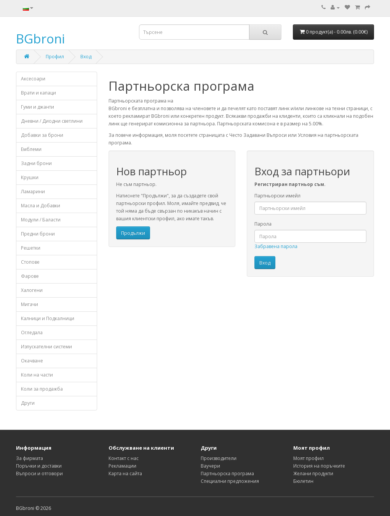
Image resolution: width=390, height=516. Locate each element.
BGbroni (40, 38)
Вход (85, 56)
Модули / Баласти (41, 219)
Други (28, 403)
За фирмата (29, 458)
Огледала (32, 332)
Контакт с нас (124, 458)
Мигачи (29, 304)
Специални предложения (230, 481)
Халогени (32, 290)
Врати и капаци (38, 93)
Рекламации (122, 466)
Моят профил (308, 458)
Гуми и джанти (37, 107)
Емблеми (31, 149)
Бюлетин (303, 481)
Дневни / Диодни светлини (52, 121)
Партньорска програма (227, 473)
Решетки (30, 248)
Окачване (32, 360)
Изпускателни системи (46, 346)
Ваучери (210, 466)
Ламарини (33, 191)
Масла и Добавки (40, 205)
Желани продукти (313, 473)
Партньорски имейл (277, 195)
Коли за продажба (42, 389)
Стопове (30, 262)
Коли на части (37, 375)
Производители (219, 458)
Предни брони (38, 234)
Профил (55, 56)
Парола (263, 224)
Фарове (30, 276)
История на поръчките (319, 466)
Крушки (29, 177)
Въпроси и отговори (39, 473)
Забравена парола (275, 246)
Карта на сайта (125, 473)
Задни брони (36, 163)
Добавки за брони (42, 135)
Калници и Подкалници (47, 318)
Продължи (133, 233)
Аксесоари (33, 78)
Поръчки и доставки (39, 466)
